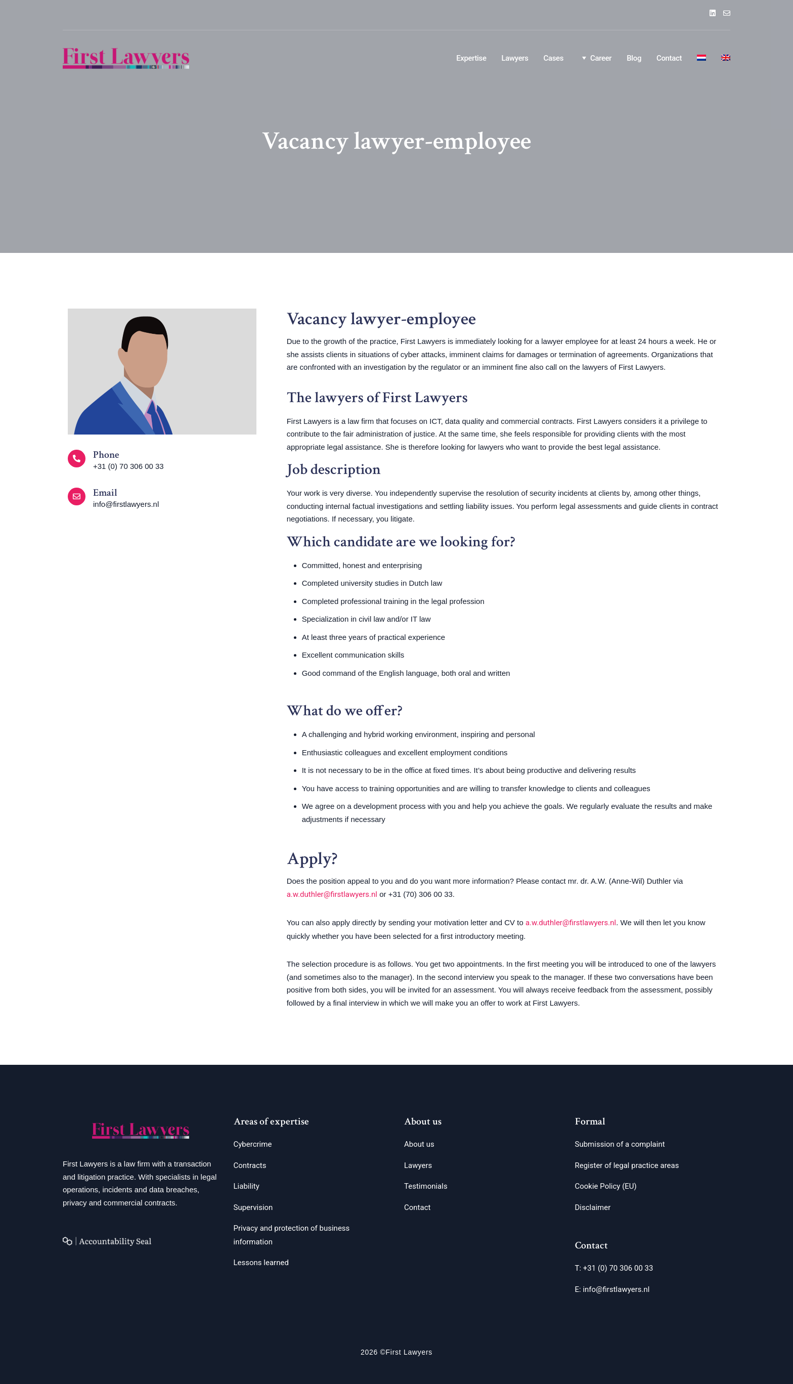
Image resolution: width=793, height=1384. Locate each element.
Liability (246, 1186)
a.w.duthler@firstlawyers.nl (332, 894)
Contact (669, 58)
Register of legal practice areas (627, 1165)
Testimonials (426, 1186)
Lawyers (515, 58)
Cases (553, 58)
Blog (634, 58)
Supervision (253, 1207)
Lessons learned (261, 1262)
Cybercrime (253, 1144)
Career (595, 58)
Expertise (471, 58)
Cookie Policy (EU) (606, 1186)
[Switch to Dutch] (701, 58)
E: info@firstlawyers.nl (612, 1289)
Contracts (250, 1165)
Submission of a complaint (620, 1144)
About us (419, 1144)
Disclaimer (593, 1207)
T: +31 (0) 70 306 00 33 (614, 1268)
